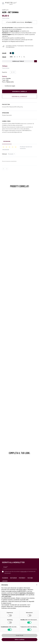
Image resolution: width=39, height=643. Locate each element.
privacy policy (24, 571)
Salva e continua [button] (19, 639)
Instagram (13, 578)
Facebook (5, 578)
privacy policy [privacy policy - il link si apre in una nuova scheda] (22, 589)
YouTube (30, 578)
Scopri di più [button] (19, 635)
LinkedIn (4, 581)
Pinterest (22, 578)
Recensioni (6, 141)
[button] (36, 584)
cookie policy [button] (7, 596)
